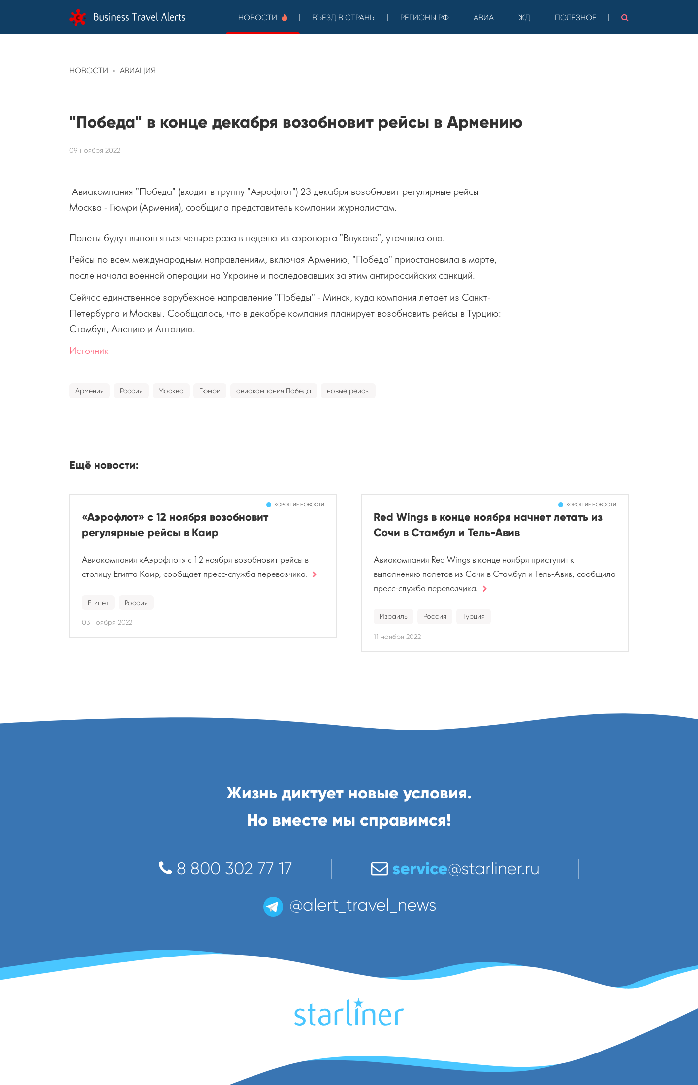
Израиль (394, 616)
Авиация (138, 70)
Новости (262, 17)
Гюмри (210, 391)
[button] (625, 17)
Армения (89, 391)
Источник (89, 351)
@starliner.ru (455, 868)
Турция (473, 616)
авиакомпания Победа (273, 391)
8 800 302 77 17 (225, 868)
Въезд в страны (344, 17)
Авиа (484, 17)
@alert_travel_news (349, 905)
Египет (98, 602)
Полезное (576, 17)
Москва (171, 391)
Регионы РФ (424, 17)
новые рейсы (348, 391)
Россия (131, 391)
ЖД (524, 17)
